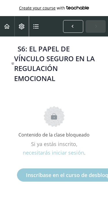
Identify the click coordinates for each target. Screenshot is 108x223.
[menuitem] (21, 26)
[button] (7, 26)
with (54, 8)
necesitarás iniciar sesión (53, 152)
